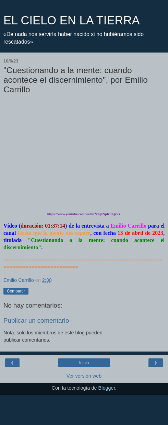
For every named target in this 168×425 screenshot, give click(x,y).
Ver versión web (84, 376)
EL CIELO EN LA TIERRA (71, 20)
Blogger (106, 388)
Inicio (84, 362)
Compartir (16, 291)
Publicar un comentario (36, 320)
